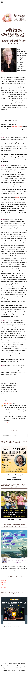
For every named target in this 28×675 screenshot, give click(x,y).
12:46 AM (6, 423)
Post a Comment (5, 425)
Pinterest (3, 587)
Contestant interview (9, 383)
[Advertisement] (14, 645)
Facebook (3, 580)
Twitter (3, 585)
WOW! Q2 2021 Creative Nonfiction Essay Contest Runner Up (8, 389)
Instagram (3, 583)
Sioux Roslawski (8, 403)
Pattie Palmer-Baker (6, 385)
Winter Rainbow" (17, 126)
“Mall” (17, 198)
